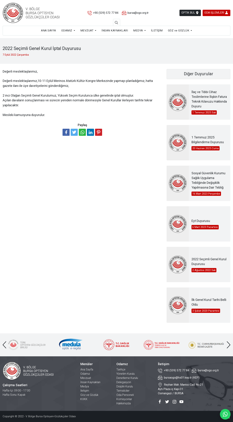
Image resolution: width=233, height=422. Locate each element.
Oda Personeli (125, 395)
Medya (84, 386)
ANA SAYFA (48, 30)
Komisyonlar (124, 399)
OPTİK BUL (188, 13)
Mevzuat (85, 378)
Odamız (85, 373)
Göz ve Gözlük (89, 395)
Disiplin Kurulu (124, 386)
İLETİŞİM (157, 30)
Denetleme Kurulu (127, 378)
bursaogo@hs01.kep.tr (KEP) (178, 378)
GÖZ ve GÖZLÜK (178, 30)
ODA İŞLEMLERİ (216, 13)
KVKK (83, 399)
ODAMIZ (66, 30)
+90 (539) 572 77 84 (101, 13)
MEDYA (138, 30)
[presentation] (4, 344)
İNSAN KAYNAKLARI (115, 30)
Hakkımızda (123, 403)
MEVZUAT (87, 30)
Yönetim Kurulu (125, 373)
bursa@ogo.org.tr (133, 13)
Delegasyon (123, 382)
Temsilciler (122, 390)
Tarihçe (120, 369)
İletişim (84, 390)
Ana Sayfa (86, 369)
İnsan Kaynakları (90, 382)
